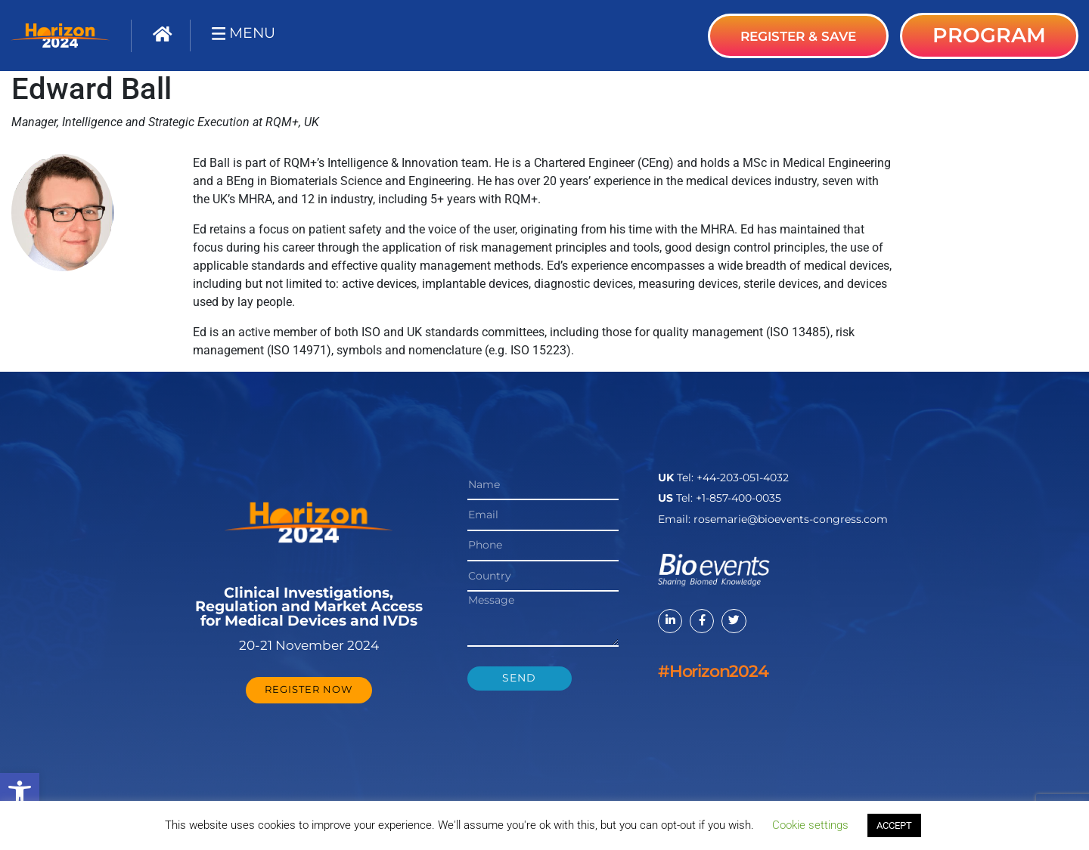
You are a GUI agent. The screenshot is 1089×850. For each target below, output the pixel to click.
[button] (19, 792)
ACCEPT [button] (894, 825)
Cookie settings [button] (810, 825)
